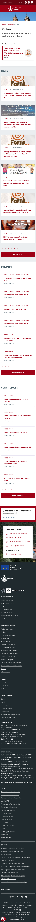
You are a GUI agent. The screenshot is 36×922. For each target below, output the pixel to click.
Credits (3, 828)
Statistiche (4, 834)
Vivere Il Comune (18, 495)
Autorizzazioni (5, 641)
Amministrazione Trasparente (10, 792)
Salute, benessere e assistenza (11, 663)
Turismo (3, 669)
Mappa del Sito (6, 838)
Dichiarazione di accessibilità (10, 795)
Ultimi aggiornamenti (7, 831)
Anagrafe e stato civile (8, 635)
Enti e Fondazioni (6, 612)
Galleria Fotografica (7, 708)
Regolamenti (8, 351)
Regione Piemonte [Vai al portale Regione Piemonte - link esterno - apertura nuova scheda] (7, 2)
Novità (6, 89)
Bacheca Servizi (6, 813)
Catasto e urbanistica (8, 644)
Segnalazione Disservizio (9, 807)
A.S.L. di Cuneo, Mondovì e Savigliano (13, 876)
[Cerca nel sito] (31, 8)
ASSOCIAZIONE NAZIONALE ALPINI (15, 432)
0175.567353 (8, 727)
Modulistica (8, 335)
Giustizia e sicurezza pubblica (10, 653)
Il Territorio (4, 705)
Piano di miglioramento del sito (11, 798)
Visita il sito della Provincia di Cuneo (12, 851)
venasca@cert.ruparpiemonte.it (15, 734)
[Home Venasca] (17, 8)
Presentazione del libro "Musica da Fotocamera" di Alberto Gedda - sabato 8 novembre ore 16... (17, 124)
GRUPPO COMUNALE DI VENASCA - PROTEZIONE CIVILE (15, 462)
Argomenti (11, 25)
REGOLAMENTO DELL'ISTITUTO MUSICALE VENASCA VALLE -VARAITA (18, 356)
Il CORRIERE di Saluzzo (8, 879)
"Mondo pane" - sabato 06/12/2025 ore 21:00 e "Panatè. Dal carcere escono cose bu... (13, 51)
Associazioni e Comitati (8, 717)
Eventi (3, 699)
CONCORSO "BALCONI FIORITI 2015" (16, 309)
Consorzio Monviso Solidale (9, 873)
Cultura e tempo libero (8, 647)
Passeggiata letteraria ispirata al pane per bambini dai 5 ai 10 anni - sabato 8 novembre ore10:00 (17, 153)
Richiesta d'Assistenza (8, 810)
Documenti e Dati (6, 609)
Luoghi (3, 702)
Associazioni (8, 395)
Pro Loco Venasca (6, 854)
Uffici (2, 606)
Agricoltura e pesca (7, 629)
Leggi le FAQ (5, 801)
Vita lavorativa (5, 672)
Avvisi (3, 688)
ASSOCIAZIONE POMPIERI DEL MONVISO (17, 447)
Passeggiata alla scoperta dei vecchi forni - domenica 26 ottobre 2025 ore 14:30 (17, 211)
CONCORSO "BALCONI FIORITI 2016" (16, 295)
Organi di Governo (7, 600)
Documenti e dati (18, 372)
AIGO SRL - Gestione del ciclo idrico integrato (15, 866)
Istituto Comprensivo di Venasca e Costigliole (15, 857)
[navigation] (4, 8)
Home (4, 25)
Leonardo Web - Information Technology (14, 882)
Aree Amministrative (7, 603)
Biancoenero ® (19, 914)
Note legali (4, 822)
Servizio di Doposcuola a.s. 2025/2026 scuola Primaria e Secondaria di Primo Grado (16, 183)
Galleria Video (5, 711)
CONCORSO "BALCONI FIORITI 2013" (16, 324)
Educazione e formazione (9, 650)
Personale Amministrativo (9, 615)
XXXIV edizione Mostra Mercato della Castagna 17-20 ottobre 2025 (15, 238)
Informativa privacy (7, 819)
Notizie (3, 682)
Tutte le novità (18, 254)
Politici (3, 618)
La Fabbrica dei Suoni (7, 860)
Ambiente (4, 632)
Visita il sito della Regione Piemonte (12, 848)
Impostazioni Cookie (7, 825)
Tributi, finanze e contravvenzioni (11, 666)
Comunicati (4, 685)
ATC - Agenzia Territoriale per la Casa (13, 869)
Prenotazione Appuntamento (10, 804)
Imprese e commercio (8, 656)
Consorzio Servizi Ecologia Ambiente (12, 863)
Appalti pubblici (6, 638)
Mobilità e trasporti (7, 659)
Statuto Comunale (7, 816)
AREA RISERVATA (17, 919)
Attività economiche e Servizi (10, 714)
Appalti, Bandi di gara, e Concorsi (16, 274)
